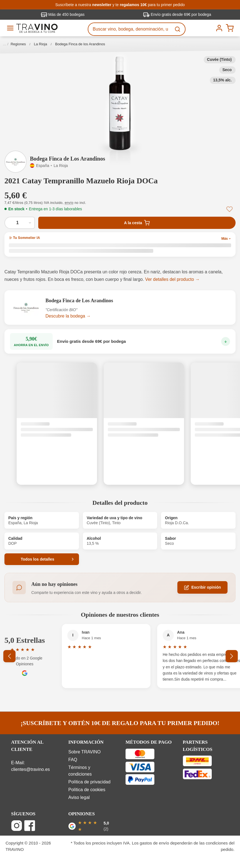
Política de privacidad (89, 781)
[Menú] (10, 28)
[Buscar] (178, 29)
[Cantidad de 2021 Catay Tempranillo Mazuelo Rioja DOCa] (19, 223)
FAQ (72, 759)
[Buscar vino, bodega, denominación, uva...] (130, 29)
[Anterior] (9, 656)
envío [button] (69, 203)
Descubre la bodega (65, 316)
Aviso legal (79, 797)
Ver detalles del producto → (172, 279)
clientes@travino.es (30, 769)
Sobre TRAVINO (84, 751)
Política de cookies (86, 789)
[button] (120, 103)
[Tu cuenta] (219, 28)
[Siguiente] (232, 656)
